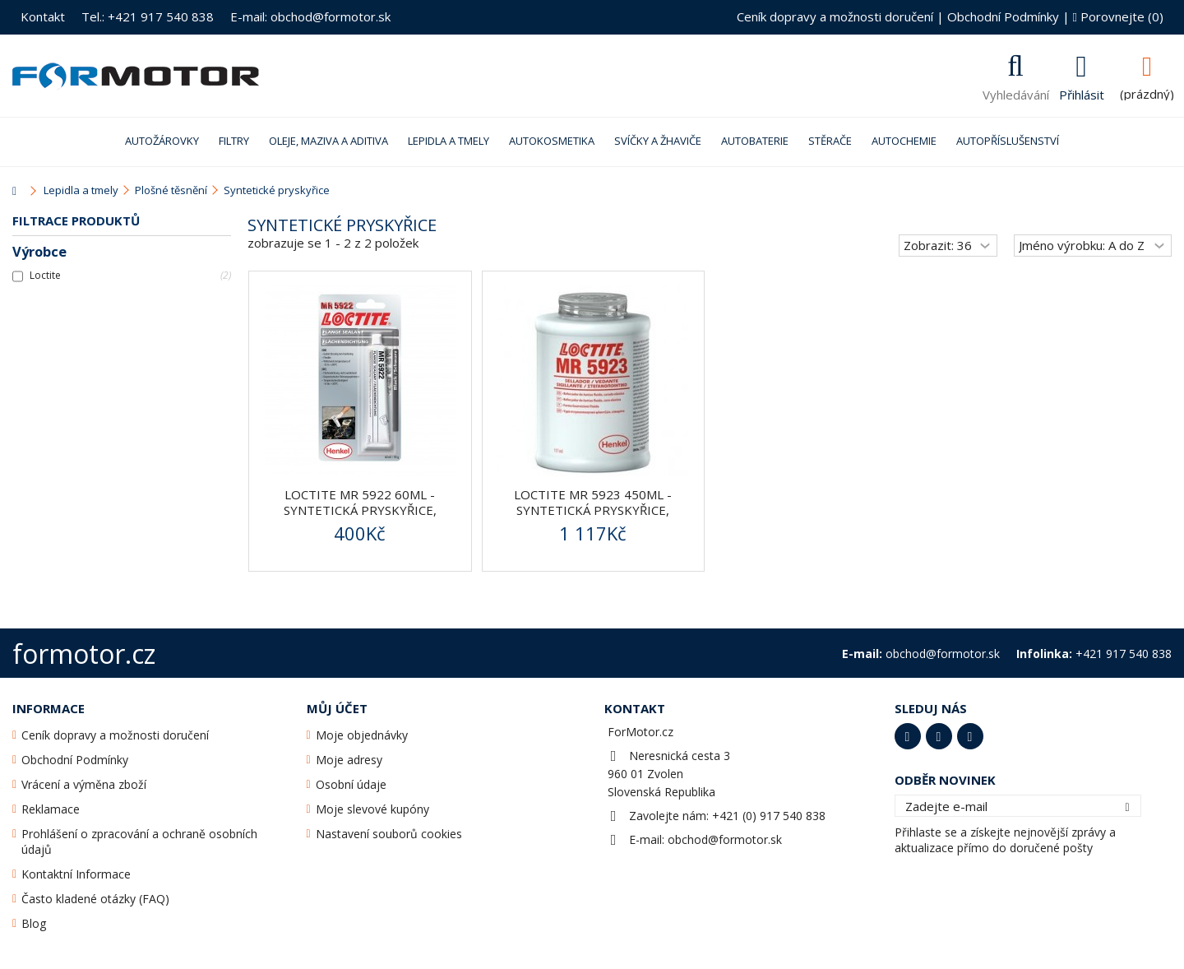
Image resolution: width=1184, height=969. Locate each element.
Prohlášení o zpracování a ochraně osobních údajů (139, 841)
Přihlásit (1081, 93)
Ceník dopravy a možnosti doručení (835, 16)
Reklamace (50, 809)
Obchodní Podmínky (1003, 16)
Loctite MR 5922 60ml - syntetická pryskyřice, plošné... (360, 510)
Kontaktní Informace (76, 874)
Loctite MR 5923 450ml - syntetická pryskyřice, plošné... (593, 510)
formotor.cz (83, 653)
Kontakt (43, 16)
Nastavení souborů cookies (389, 834)
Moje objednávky (362, 735)
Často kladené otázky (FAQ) (95, 898)
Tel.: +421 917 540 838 (147, 16)
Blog (33, 923)
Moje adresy (349, 759)
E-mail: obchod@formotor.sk (310, 16)
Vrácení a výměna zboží (83, 784)
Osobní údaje (351, 784)
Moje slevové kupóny (372, 809)
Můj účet (337, 708)
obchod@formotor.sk (725, 839)
